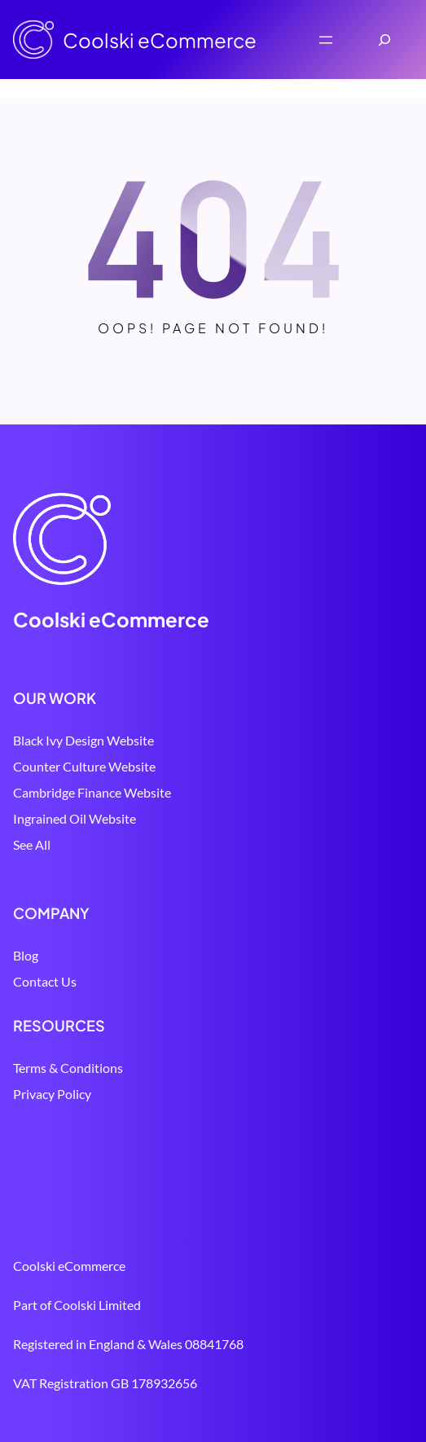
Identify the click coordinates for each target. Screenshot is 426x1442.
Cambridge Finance (67, 792)
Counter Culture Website (84, 766)
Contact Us (45, 981)
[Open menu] (326, 40)
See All (32, 844)
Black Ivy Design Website (83, 740)
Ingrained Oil (49, 818)
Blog (25, 955)
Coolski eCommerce (160, 40)
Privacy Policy (52, 1093)
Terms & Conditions (68, 1067)
